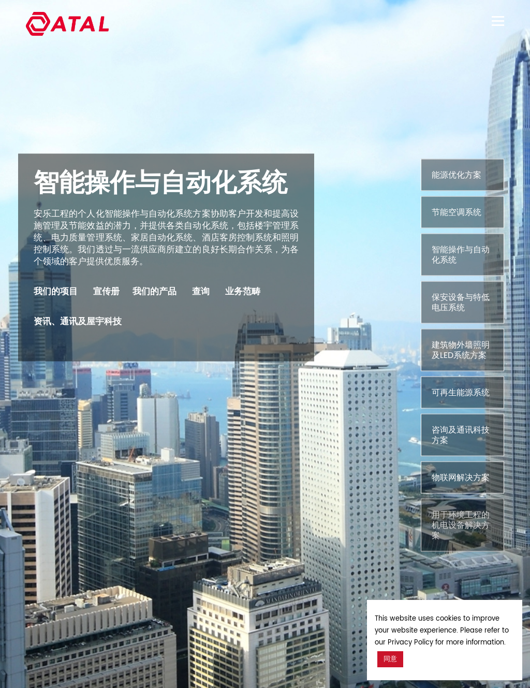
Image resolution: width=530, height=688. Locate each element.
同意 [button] (390, 659)
